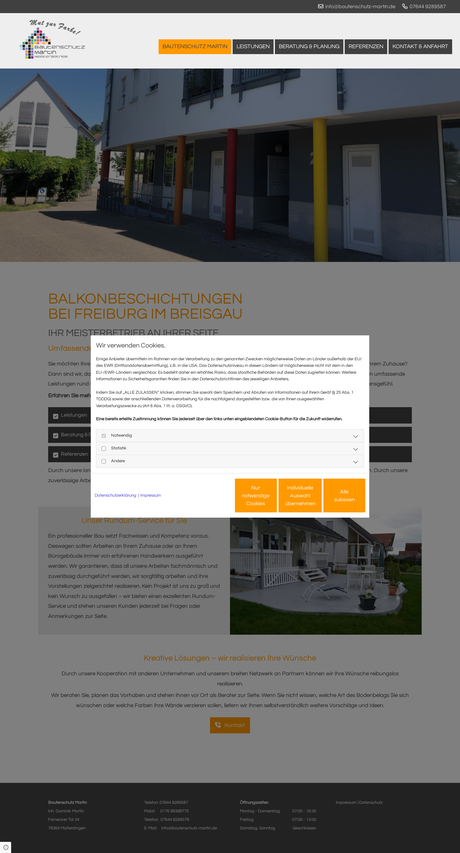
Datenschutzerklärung (115, 495)
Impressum (150, 495)
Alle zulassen (335, 495)
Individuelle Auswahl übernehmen (273, 495)
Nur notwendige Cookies (210, 495)
